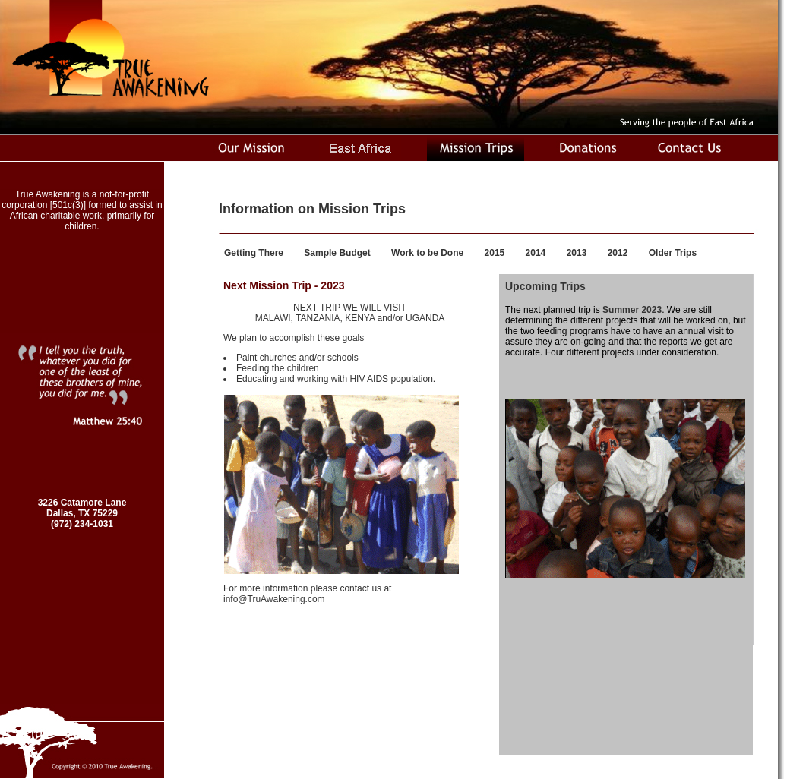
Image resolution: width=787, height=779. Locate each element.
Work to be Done (427, 253)
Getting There (253, 253)
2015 (495, 253)
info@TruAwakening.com (274, 599)
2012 (618, 253)
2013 (577, 253)
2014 (536, 253)
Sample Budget (337, 253)
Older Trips (673, 253)
